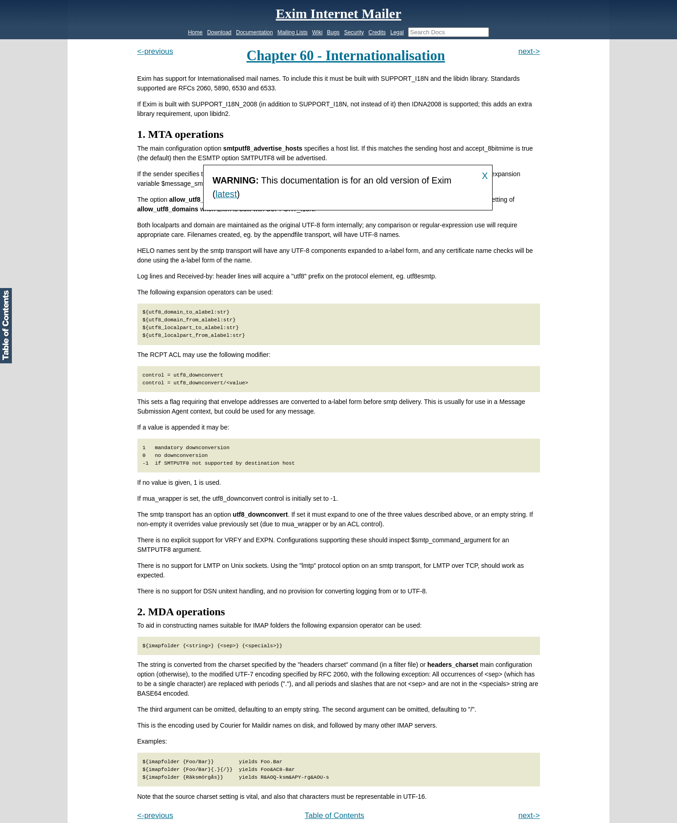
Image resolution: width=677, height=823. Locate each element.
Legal (397, 32)
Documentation (254, 32)
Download (219, 32)
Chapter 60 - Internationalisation (346, 55)
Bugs (333, 32)
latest (226, 194)
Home (195, 32)
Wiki (317, 32)
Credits (377, 32)
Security (354, 32)
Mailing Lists (293, 32)
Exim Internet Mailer (338, 13)
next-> (529, 51)
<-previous (155, 51)
